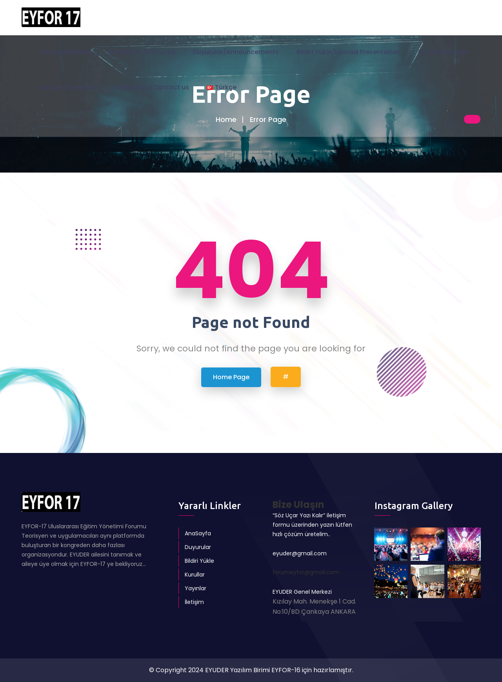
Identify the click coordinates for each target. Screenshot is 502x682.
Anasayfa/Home (65, 52)
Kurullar (195, 574)
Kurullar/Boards (443, 52)
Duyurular (198, 547)
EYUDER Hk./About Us (142, 52)
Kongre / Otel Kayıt (69, 88)
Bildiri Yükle (199, 561)
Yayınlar (195, 588)
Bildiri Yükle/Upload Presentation (348, 52)
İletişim (194, 602)
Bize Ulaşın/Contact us (153, 88)
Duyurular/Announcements (236, 52)
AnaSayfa (198, 533)
